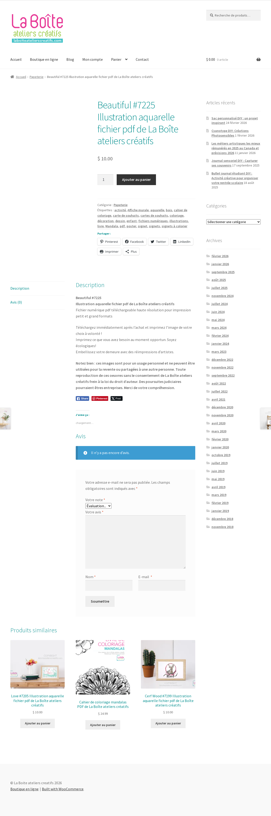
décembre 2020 (222, 407)
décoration (105, 221)
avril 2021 (218, 399)
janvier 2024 (220, 343)
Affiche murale (138, 210)
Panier (116, 59)
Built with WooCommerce (63, 789)
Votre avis (94, 512)
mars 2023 (218, 351)
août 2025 (218, 280)
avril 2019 (218, 487)
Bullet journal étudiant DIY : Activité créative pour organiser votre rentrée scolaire (234, 178)
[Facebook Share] (82, 398)
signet (142, 226)
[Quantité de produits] (105, 179)
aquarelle (157, 210)
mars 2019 (218, 495)
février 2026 (219, 256)
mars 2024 (218, 327)
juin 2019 (217, 471)
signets (154, 226)
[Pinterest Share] (100, 398)
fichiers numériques (153, 221)
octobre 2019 (220, 455)
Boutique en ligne (44, 59)
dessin (120, 221)
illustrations (178, 221)
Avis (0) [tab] (16, 302)
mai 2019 (217, 479)
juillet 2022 (219, 391)
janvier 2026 (220, 264)
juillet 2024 (219, 304)
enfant (132, 221)
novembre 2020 (222, 415)
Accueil (16, 59)
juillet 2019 (219, 463)
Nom (90, 576)
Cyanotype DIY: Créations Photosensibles (230, 133)
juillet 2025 (219, 288)
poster (131, 226)
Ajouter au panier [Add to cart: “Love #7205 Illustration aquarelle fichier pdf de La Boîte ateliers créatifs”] (37, 723)
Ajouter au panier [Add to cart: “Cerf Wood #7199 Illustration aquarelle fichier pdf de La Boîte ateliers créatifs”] (168, 723)
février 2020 (219, 439)
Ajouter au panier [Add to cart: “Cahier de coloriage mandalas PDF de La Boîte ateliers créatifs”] (103, 725)
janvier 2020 (220, 447)
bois (169, 210)
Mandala (111, 226)
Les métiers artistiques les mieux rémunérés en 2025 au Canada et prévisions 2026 (235, 148)
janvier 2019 (220, 511)
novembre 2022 (222, 367)
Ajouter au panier (136, 179)
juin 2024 (217, 312)
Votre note (95, 499)
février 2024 (219, 335)
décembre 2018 (222, 519)
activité (120, 210)
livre (100, 226)
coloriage (176, 215)
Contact (142, 59)
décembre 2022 (222, 359)
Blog (70, 59)
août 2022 (218, 383)
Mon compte (92, 59)
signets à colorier (174, 226)
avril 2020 (218, 423)
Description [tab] (19, 288)
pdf (122, 226)
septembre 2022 (223, 375)
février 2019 (219, 503)
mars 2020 (218, 431)
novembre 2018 (222, 527)
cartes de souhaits (154, 215)
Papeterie (37, 77)
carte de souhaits (126, 215)
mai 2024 (217, 320)
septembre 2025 (223, 272)
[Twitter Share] (117, 398)
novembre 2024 (222, 296)
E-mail (145, 576)
